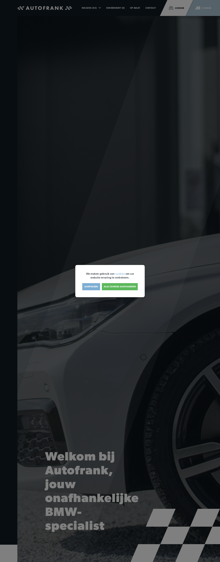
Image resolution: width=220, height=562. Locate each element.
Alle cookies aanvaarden (120, 286)
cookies (120, 273)
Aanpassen (91, 286)
